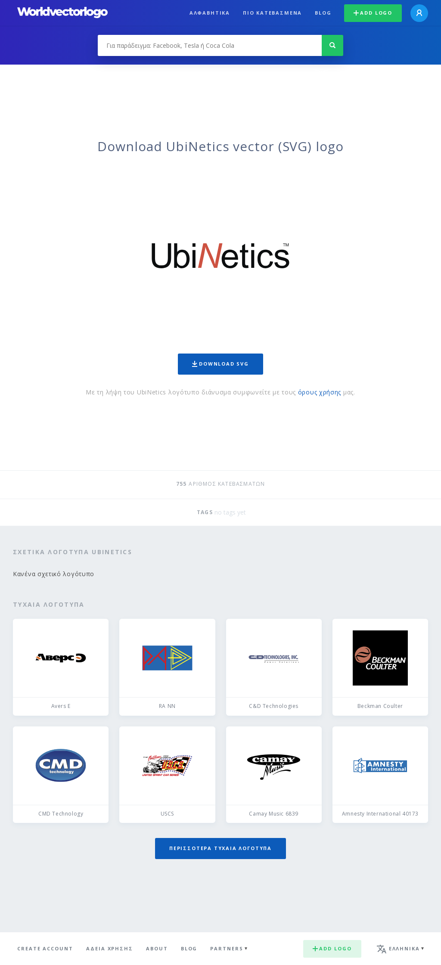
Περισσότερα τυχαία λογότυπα (220, 848)
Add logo (373, 12)
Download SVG (220, 363)
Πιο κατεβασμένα (272, 12)
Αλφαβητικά (209, 12)
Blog (323, 12)
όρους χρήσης (319, 392)
